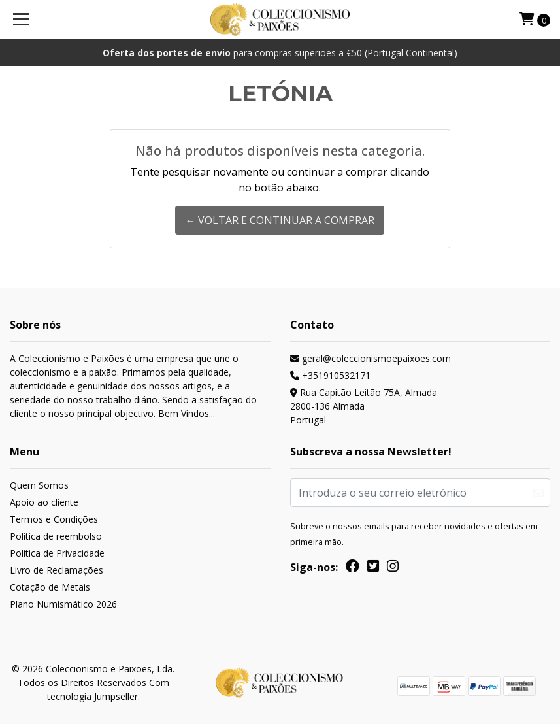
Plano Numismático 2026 (63, 604)
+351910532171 (330, 375)
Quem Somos (39, 485)
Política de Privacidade (57, 553)
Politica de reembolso (56, 536)
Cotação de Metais (50, 587)
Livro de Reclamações (56, 570)
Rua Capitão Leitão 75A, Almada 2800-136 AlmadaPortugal (363, 406)
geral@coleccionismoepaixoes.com (370, 358)
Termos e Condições (54, 519)
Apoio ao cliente (44, 502)
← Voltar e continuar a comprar (279, 220)
